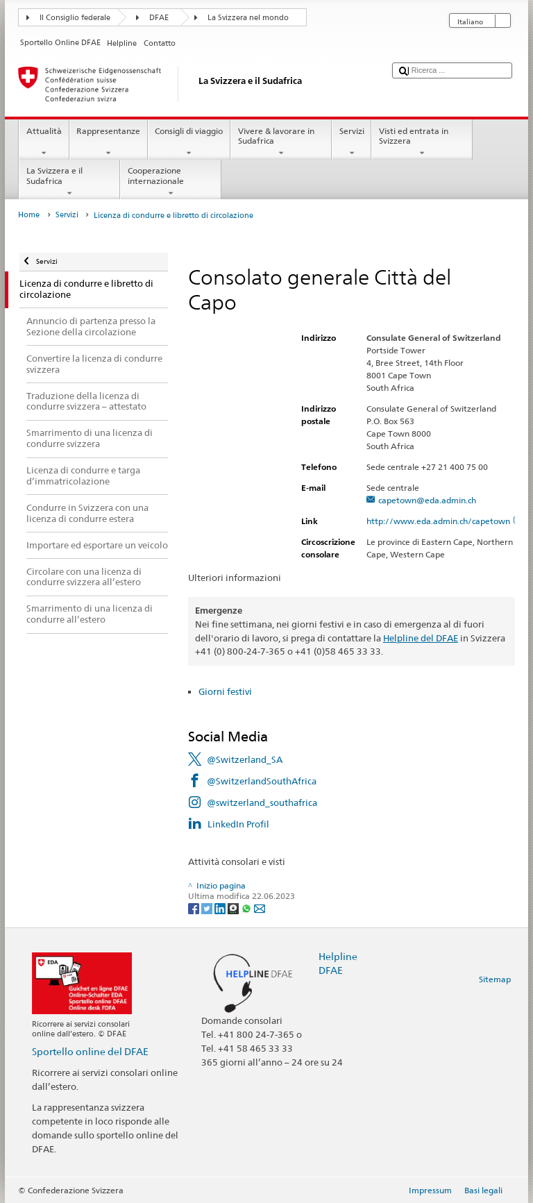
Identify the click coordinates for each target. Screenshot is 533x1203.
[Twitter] (207, 907)
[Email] (259, 907)
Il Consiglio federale (75, 17)
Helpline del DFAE (420, 637)
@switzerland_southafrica (262, 802)
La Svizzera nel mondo (248, 17)
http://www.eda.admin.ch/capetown (444, 520)
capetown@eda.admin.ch (427, 500)
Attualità (43, 142)
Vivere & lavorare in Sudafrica (281, 142)
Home (29, 214)
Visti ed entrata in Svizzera (422, 142)
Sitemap (495, 979)
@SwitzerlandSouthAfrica (261, 780)
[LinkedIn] (221, 907)
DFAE (159, 17)
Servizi (351, 142)
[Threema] (234, 907)
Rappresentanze (108, 142)
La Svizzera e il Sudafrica (69, 182)
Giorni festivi (225, 691)
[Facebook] (194, 907)
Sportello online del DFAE (90, 1051)
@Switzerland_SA (244, 759)
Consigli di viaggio (189, 142)
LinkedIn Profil (238, 824)
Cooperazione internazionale (171, 182)
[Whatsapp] (247, 907)
